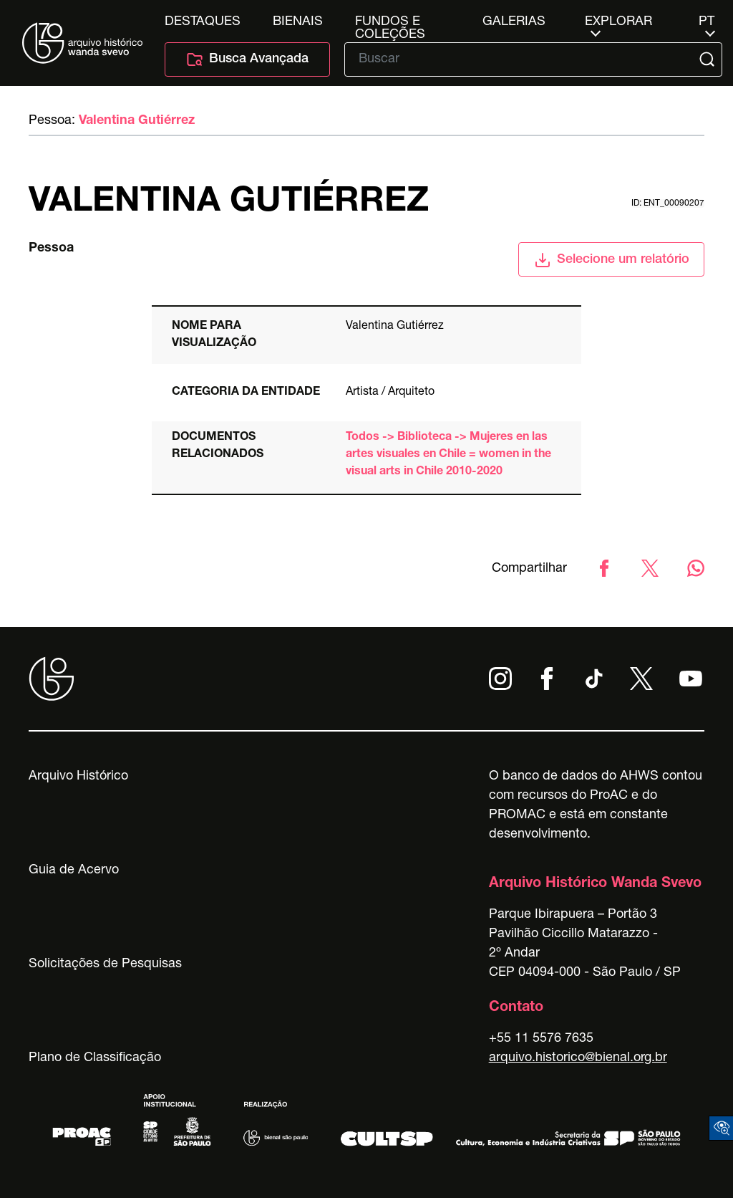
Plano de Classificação (95, 1058)
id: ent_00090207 (667, 203)
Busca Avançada (247, 59)
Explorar (618, 22)
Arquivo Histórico (78, 776)
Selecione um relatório (611, 260)
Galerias (513, 22)
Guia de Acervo (74, 870)
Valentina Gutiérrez (137, 121)
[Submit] (708, 59)
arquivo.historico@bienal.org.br (578, 1058)
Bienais (298, 22)
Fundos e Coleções (390, 22)
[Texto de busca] (523, 59)
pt (706, 22)
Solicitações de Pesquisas (105, 964)
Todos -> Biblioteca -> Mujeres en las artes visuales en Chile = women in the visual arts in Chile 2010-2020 (448, 455)
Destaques (203, 22)
